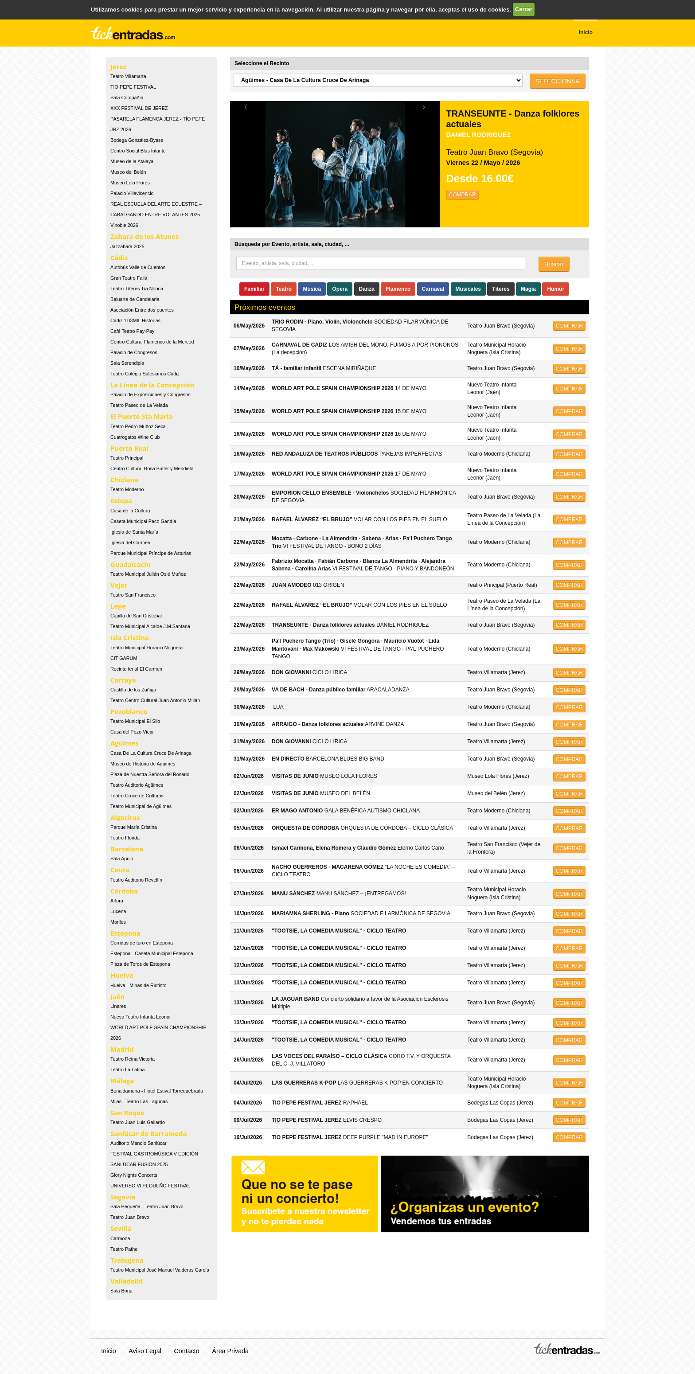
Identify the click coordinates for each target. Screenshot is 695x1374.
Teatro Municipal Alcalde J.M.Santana (150, 626)
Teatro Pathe (123, 1249)
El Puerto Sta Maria (141, 416)
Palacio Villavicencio (132, 193)
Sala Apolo (121, 858)
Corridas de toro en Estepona (141, 942)
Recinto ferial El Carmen (136, 668)
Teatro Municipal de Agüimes (141, 806)
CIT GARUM (123, 658)
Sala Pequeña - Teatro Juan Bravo (147, 1206)
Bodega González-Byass (136, 140)
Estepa (121, 500)
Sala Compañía (126, 97)
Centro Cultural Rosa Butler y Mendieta (152, 468)
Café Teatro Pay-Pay (132, 331)
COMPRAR (462, 194)
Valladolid (126, 1280)
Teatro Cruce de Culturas (137, 795)
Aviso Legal (145, 1350)
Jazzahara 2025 (127, 246)
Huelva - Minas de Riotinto (138, 985)
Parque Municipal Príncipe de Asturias (150, 553)
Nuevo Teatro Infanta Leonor (140, 1016)
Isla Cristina (129, 637)
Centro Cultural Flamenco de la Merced (152, 341)
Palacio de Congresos (133, 352)
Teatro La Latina (127, 1069)
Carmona (120, 1238)
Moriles (118, 922)
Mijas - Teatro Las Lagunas (139, 1101)
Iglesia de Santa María (134, 532)
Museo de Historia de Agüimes (142, 763)
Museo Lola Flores (130, 182)
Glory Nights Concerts (133, 1175)
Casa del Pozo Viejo (131, 731)
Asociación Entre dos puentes (142, 309)
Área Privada (230, 1350)
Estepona (125, 933)
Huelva (121, 975)
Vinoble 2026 (124, 225)
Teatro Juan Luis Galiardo (137, 1122)
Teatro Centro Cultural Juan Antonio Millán (155, 700)
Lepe (118, 605)
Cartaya (123, 679)
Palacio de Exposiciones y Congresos (150, 394)
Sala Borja (121, 1290)
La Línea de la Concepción (152, 384)
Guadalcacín (130, 564)
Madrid (122, 1049)
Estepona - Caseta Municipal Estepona (151, 953)
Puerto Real (129, 448)
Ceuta (119, 869)
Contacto (186, 1350)
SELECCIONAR (557, 81)
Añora (116, 900)
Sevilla (121, 1228)
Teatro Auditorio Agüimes (136, 785)
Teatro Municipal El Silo (135, 721)
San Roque (127, 1112)
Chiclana (124, 479)
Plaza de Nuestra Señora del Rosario (149, 774)
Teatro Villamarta (128, 76)
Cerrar (523, 9)
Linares (118, 1006)
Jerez (118, 66)
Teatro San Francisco (133, 594)
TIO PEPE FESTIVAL (133, 87)
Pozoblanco (129, 711)
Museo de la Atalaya (131, 161)
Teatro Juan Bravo (129, 1217)
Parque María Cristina (133, 827)
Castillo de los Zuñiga (133, 689)
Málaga (122, 1080)
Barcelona (126, 848)
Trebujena (127, 1260)
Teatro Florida (125, 837)
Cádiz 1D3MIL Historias (135, 320)
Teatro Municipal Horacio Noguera (146, 647)
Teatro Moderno (127, 489)
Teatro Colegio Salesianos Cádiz (145, 373)
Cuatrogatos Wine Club (135, 437)
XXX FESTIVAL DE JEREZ (139, 108)
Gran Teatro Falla (128, 278)
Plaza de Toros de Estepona (140, 964)
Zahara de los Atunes (144, 236)
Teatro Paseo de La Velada (139, 405)
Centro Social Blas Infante (138, 150)
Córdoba (124, 890)
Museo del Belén (128, 172)
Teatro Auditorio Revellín (136, 879)
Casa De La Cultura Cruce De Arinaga (150, 753)
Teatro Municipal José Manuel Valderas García (159, 1270)
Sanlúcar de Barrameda (148, 1133)
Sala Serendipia (127, 363)
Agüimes (124, 742)
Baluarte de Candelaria (134, 299)
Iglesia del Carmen (130, 542)
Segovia (122, 1196)
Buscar (554, 264)
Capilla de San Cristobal (136, 615)
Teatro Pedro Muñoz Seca (138, 426)
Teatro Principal (126, 458)
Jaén (117, 996)
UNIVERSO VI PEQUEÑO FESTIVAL (150, 1185)
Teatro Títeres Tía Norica (136, 288)
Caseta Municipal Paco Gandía (143, 521)
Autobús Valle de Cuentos (137, 267)
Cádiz (119, 257)
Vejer (118, 585)
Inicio (108, 1350)
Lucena (118, 911)
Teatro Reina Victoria (132, 1059)
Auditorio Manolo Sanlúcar (138, 1143)
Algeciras (125, 817)
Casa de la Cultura (130, 510)
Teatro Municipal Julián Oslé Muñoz (148, 574)
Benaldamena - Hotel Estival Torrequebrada (156, 1090)
